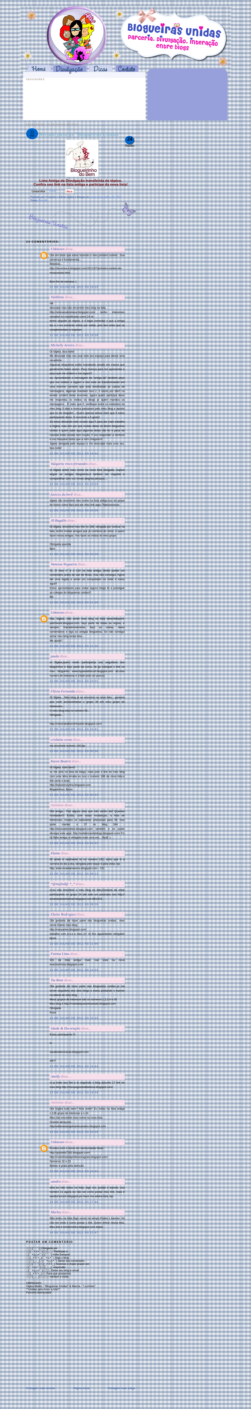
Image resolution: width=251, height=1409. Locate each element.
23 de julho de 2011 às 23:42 (74, 1171)
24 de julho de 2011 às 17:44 (74, 1202)
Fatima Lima (60, 954)
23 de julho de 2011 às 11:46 (74, 943)
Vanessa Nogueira (64, 564)
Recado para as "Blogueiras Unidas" (80, 134)
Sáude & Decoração (65, 1028)
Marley (56, 1212)
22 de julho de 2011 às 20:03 (74, 484)
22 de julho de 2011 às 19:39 (74, 335)
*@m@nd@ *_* (63, 884)
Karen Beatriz (61, 761)
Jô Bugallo (58, 521)
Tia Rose (57, 980)
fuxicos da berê (62, 494)
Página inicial (81, 1388)
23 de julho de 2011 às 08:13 (74, 873)
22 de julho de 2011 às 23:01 (74, 681)
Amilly (55, 1076)
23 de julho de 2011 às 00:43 (74, 794)
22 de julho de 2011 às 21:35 (74, 646)
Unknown (57, 249)
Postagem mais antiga (121, 1388)
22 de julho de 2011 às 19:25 (74, 287)
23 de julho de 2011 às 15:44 (74, 1066)
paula (55, 656)
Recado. (43, 200)
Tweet (52, 190)
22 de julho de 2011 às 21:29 (74, 602)
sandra (56, 1181)
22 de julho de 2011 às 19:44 (74, 453)
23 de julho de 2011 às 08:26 (74, 904)
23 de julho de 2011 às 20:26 (74, 1131)
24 (129, 139)
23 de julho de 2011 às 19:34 (74, 1092)
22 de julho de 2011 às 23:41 (74, 729)
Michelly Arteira (63, 345)
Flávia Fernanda (63, 691)
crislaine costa (61, 740)
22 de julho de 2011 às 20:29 (74, 554)
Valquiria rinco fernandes (69, 464)
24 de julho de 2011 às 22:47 (74, 1232)
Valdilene (57, 297)
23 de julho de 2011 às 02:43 (74, 843)
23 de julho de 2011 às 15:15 (74, 1018)
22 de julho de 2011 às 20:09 (74, 510)
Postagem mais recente (40, 1388)
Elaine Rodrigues (63, 914)
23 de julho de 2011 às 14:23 (74, 969)
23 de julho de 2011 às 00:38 (74, 751)
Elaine (55, 853)
